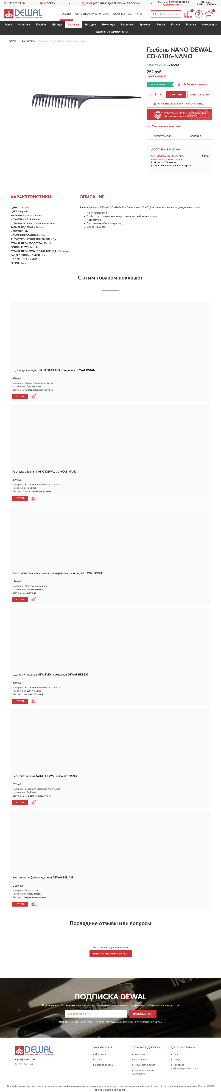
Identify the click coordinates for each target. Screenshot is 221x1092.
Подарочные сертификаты (111, 31)
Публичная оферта (144, 1063)
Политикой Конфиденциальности (111, 1020)
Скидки (177, 1058)
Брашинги (127, 24)
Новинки (118, 14)
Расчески (73, 24)
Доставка (100, 1053)
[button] (173, 5)
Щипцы (57, 24)
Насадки (90, 24)
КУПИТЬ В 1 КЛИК (199, 95)
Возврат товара (104, 1063)
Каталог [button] (66, 14)
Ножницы (108, 24)
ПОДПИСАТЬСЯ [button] (142, 1012)
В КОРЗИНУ (176, 95)
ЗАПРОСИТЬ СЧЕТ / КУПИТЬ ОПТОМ (179, 104)
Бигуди (175, 24)
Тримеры (145, 24)
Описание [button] (195, 136)
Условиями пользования (142, 1020)
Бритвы (191, 24)
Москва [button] (175, 149)
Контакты (135, 14)
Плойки (41, 24)
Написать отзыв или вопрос (110, 952)
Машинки (24, 24)
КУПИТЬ (20, 396)
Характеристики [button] (163, 136)
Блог (175, 1053)
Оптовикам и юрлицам (92, 14)
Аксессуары (209, 24)
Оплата (99, 1058)
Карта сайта (141, 1058)
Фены (8, 24)
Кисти (161, 24)
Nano (24, 263)
